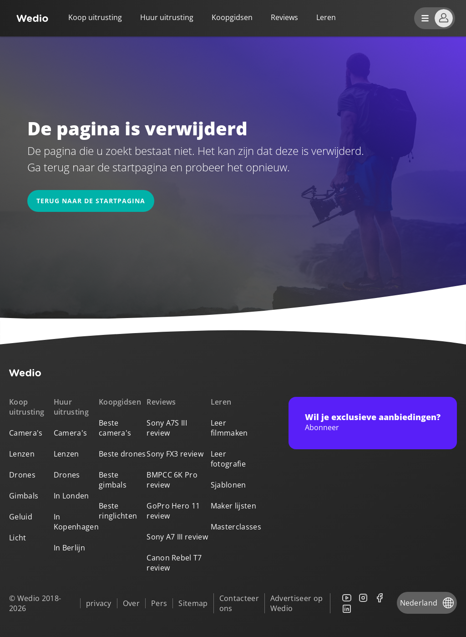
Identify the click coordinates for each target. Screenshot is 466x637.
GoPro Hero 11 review (173, 511)
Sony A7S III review (167, 428)
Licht (17, 538)
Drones (22, 475)
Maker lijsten (233, 506)
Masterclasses (236, 527)
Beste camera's (115, 428)
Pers (159, 603)
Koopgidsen (232, 17)
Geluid (20, 517)
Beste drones (122, 454)
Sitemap (193, 603)
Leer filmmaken (229, 428)
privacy (98, 603)
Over (131, 603)
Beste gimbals (113, 480)
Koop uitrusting (95, 17)
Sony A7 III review (177, 537)
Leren (221, 402)
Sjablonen (228, 485)
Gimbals (23, 496)
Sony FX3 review (175, 454)
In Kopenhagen (76, 522)
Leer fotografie (228, 459)
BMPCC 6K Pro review (172, 480)
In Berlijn (69, 548)
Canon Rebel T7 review (174, 563)
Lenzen (22, 454)
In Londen (71, 496)
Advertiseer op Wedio (296, 603)
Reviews (284, 17)
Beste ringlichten (118, 511)
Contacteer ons (239, 603)
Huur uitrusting (166, 17)
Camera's (26, 433)
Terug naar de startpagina (90, 200)
